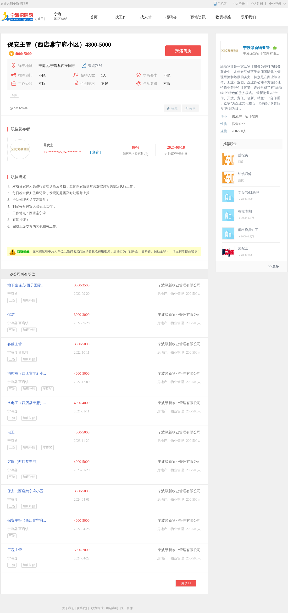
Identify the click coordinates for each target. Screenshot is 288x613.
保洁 (11, 315)
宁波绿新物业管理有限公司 (179, 285)
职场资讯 (198, 17)
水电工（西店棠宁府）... (26, 403)
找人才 (146, 17)
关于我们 (68, 608)
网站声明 (112, 608)
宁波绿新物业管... (257, 48)
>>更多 (273, 266)
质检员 (243, 155)
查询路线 (95, 66)
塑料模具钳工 (248, 230)
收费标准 (223, 17)
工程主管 (14, 550)
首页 (94, 17)
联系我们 (248, 17)
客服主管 (14, 344)
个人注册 (257, 3)
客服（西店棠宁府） (23, 462)
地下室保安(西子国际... (25, 285)
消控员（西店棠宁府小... (26, 373)
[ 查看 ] (95, 152)
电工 (11, 432)
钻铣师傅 (244, 174)
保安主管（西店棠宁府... (26, 520)
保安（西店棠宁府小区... (26, 491)
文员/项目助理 (248, 192)
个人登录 (239, 3)
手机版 (222, 3)
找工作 (121, 17)
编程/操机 (245, 211)
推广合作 (126, 608)
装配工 (243, 248)
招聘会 (171, 17)
